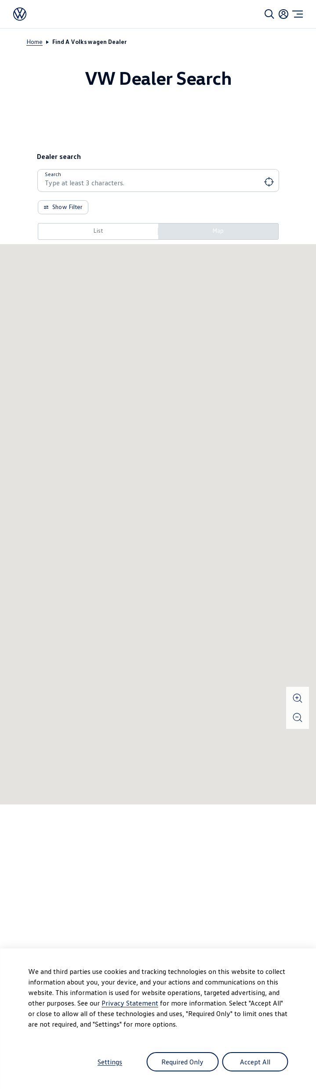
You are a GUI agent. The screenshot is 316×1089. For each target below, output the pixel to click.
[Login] (283, 14)
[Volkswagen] (19, 14)
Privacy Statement (130, 1003)
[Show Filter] (63, 207)
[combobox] (158, 182)
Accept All (255, 1061)
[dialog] (158, 1018)
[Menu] (297, 14)
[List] (98, 231)
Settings (110, 1061)
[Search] (269, 14)
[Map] (218, 231)
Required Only (182, 1061)
